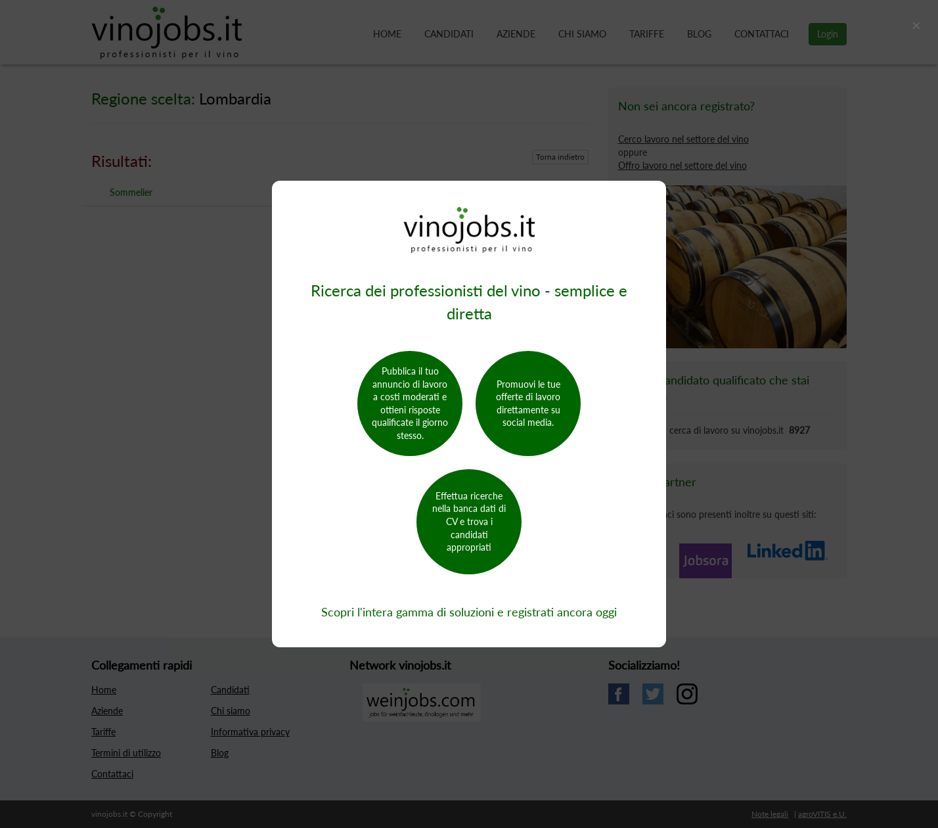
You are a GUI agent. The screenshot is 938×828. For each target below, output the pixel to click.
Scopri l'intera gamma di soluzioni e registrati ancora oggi (469, 612)
